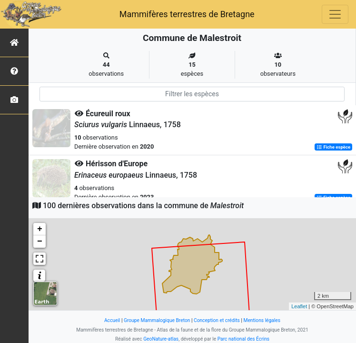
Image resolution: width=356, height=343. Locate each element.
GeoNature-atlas (160, 339)
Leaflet (299, 306)
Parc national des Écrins (243, 339)
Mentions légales (261, 320)
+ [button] (39, 229)
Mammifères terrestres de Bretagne (187, 14)
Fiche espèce (333, 147)
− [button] (39, 241)
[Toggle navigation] (335, 14)
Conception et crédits (217, 320)
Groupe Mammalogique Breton (157, 320)
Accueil (112, 320)
